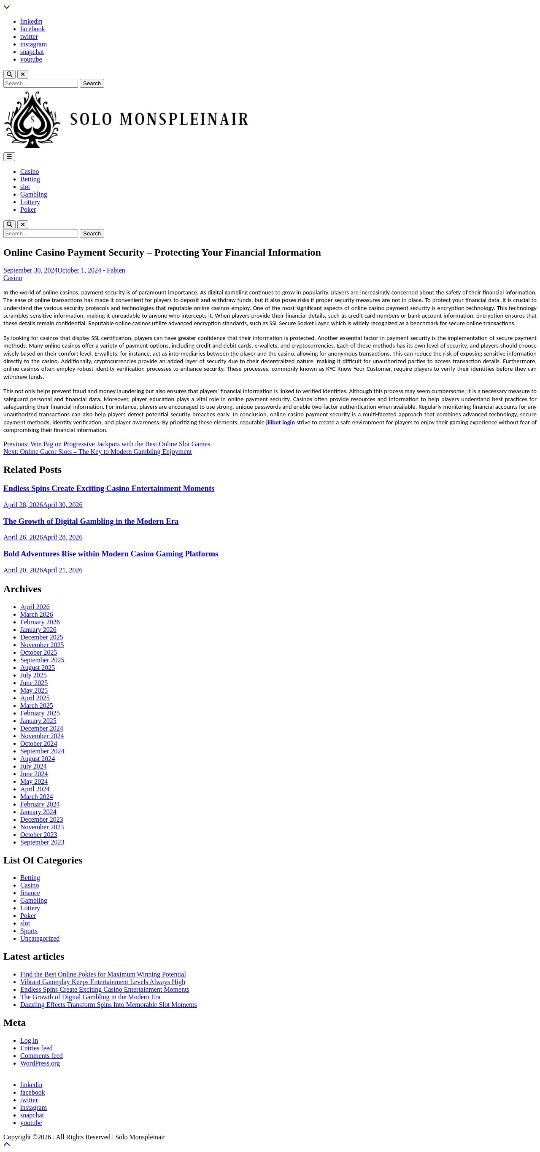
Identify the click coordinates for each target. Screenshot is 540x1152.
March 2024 (36, 796)
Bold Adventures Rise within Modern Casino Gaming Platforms (110, 553)
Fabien (116, 270)
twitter (29, 36)
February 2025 (40, 713)
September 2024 (42, 751)
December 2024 (41, 728)
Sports (29, 930)
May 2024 (34, 781)
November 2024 (42, 735)
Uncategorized (39, 938)
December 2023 (41, 819)
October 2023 (38, 834)
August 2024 (37, 758)
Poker (28, 209)
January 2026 (38, 629)
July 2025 (33, 675)
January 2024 (38, 811)
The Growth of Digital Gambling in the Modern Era (90, 521)
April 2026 (35, 606)
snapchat (32, 51)
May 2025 (34, 690)
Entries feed (36, 1048)
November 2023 (42, 827)
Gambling (33, 194)
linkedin (31, 21)
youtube (31, 59)
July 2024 (33, 766)
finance (30, 892)
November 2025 (42, 644)
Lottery (30, 201)
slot (25, 186)
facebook (32, 28)
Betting (30, 179)
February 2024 (40, 804)
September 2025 (42, 660)
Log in (29, 1040)
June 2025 (34, 682)
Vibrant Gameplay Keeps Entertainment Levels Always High (102, 981)
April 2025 (35, 697)
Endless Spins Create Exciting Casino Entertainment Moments (109, 488)
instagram (33, 44)
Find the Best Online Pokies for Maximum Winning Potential (103, 974)
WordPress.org (40, 1063)
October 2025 (38, 652)
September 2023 (42, 842)
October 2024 (38, 743)
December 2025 (41, 637)
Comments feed (41, 1055)
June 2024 (34, 773)
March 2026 (36, 614)
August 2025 (37, 667)
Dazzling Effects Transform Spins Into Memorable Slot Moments (108, 1004)
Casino (29, 171)
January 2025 (38, 720)
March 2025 (36, 705)
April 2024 (35, 789)
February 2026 (40, 622)
